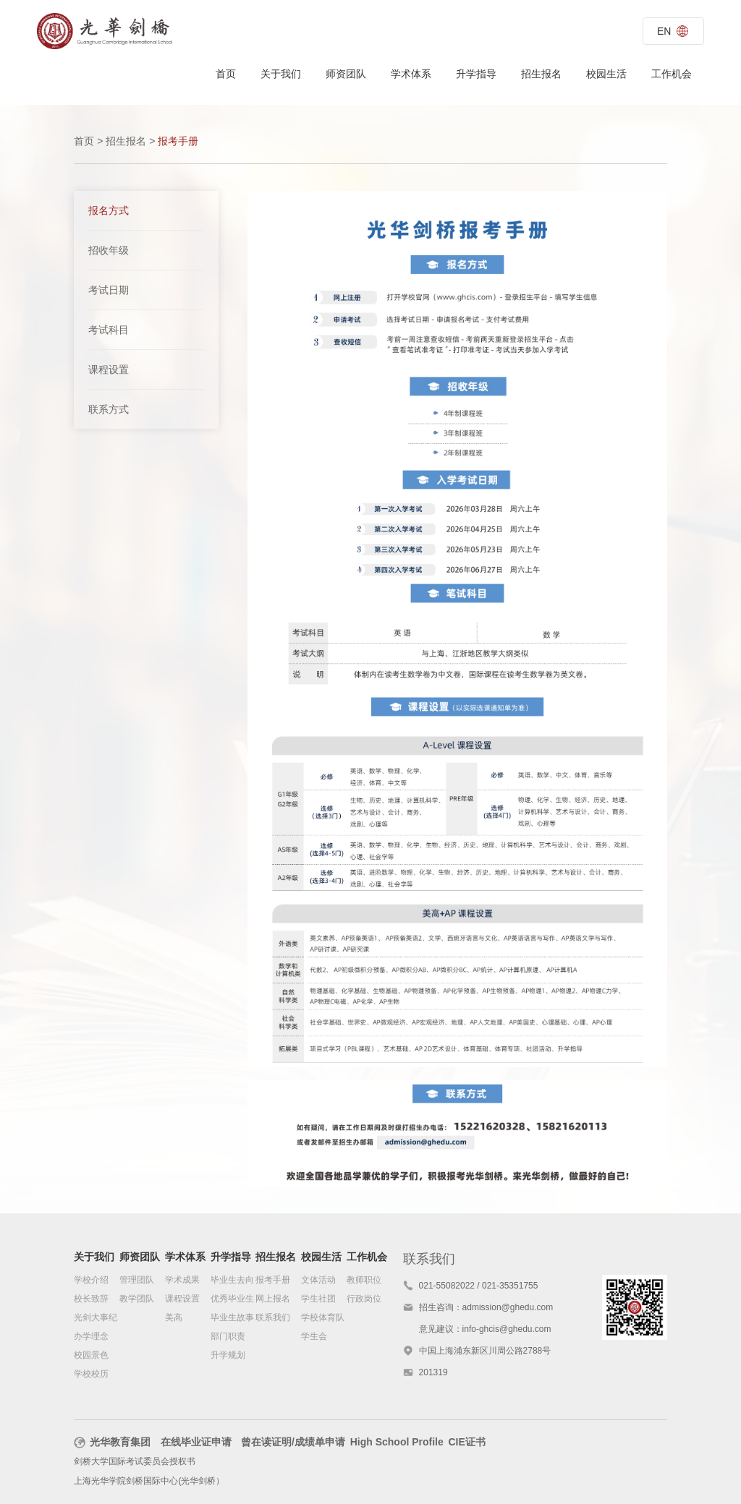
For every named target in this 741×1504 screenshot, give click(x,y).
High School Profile (397, 1443)
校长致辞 (91, 1299)
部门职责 (228, 1337)
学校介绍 (91, 1281)
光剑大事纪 (95, 1318)
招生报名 (541, 74)
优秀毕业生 (232, 1299)
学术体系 (411, 74)
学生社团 (318, 1299)
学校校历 (91, 1375)
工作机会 (671, 74)
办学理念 (91, 1337)
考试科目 (108, 330)
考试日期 (108, 290)
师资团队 (346, 74)
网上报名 (272, 1299)
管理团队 (136, 1281)
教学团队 (136, 1299)
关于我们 (281, 74)
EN (672, 31)
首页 (226, 74)
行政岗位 (364, 1299)
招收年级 (108, 250)
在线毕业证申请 (196, 1443)
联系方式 (108, 409)
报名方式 (108, 210)
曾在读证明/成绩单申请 (293, 1443)
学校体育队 (322, 1318)
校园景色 (91, 1356)
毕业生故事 (232, 1318)
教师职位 (364, 1281)
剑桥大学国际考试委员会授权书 (134, 1463)
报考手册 (272, 1281)
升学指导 (476, 74)
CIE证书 (466, 1443)
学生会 (314, 1337)
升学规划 (228, 1356)
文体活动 (318, 1281)
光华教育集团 (112, 1443)
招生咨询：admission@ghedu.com (486, 1308)
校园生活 (606, 74)
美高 (173, 1318)
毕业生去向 (232, 1281)
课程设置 (108, 369)
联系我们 (272, 1318)
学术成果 (182, 1281)
